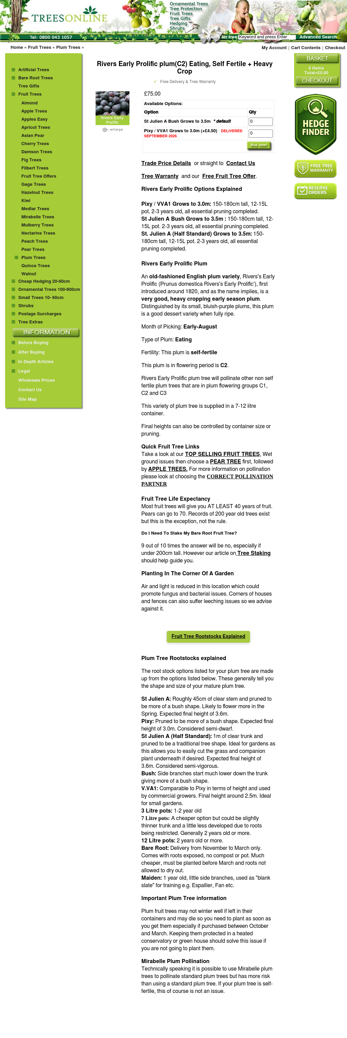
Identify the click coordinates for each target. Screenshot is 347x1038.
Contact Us (240, 163)
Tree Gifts (28, 86)
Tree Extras (30, 322)
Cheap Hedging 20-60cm (44, 281)
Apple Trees (34, 111)
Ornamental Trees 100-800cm (49, 289)
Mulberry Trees (37, 225)
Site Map (24, 399)
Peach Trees (34, 241)
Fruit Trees (39, 47)
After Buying (28, 352)
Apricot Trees (35, 127)
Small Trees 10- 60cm (41, 298)
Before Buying (30, 343)
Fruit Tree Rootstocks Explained (208, 636)
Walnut (28, 274)
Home (17, 47)
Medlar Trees (35, 209)
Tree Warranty (160, 176)
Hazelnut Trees (37, 193)
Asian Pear (32, 136)
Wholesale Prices (33, 380)
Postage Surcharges (39, 314)
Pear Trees (32, 249)
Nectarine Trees (38, 233)
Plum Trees (68, 47)
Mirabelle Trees (37, 217)
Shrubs (26, 306)
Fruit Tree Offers (38, 176)
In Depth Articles (33, 362)
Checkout (335, 48)
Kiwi (25, 201)
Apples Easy (34, 119)
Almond (29, 103)
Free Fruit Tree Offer (229, 176)
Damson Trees (36, 152)
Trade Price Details (166, 163)
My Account (274, 48)
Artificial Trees (33, 70)
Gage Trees (33, 184)
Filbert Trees (34, 168)
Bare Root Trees (35, 78)
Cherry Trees (35, 144)
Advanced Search (318, 37)
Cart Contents (306, 48)
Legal (21, 371)
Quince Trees (35, 266)
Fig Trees (31, 160)
